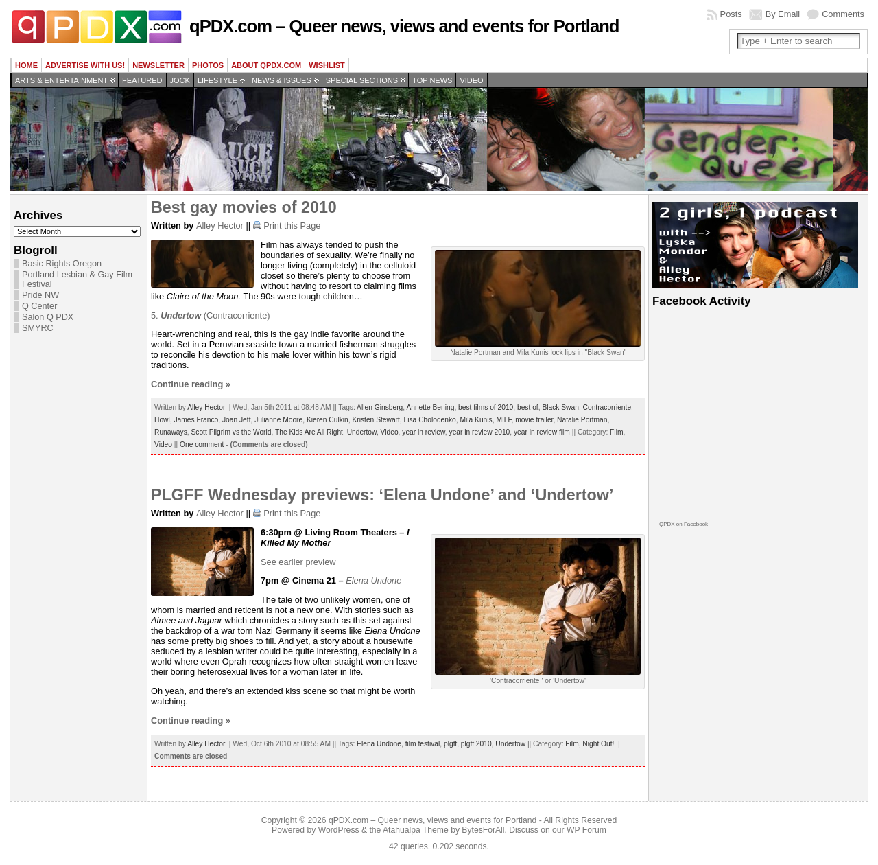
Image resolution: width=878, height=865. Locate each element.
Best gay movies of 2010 (244, 207)
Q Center (39, 306)
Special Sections (362, 80)
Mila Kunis (476, 420)
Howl (162, 420)
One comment (202, 444)
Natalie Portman (582, 420)
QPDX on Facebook (683, 524)
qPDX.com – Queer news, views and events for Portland (404, 26)
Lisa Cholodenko (430, 420)
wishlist (327, 65)
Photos (208, 65)
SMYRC (38, 328)
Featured (142, 80)
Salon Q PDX (47, 317)
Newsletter (158, 65)
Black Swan (560, 407)
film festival (422, 744)
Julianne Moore (278, 420)
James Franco (196, 420)
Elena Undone (379, 744)
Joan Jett (236, 420)
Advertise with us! (85, 65)
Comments (843, 14)
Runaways (170, 432)
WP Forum (586, 830)
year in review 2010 (479, 432)
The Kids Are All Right (309, 432)
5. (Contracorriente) (210, 315)
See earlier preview (298, 562)
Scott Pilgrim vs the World (231, 432)
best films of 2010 (485, 407)
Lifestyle (217, 80)
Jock (180, 80)
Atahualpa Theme (416, 830)
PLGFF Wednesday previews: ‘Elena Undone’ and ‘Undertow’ (382, 495)
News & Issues (281, 80)
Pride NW (40, 295)
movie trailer (534, 420)
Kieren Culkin (327, 420)
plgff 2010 (476, 744)
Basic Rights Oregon (62, 263)
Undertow (362, 432)
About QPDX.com (266, 65)
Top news (432, 80)
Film (616, 432)
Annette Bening (430, 407)
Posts (731, 14)
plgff (450, 744)
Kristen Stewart (375, 420)
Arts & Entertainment (61, 80)
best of (527, 407)
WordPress (338, 830)
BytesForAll (483, 830)
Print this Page (291, 225)
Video (471, 80)
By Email (783, 14)
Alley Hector (220, 225)
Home (26, 65)
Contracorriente (607, 407)
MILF (503, 420)
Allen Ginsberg (380, 407)
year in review (423, 432)
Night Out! (598, 744)
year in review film (542, 432)
